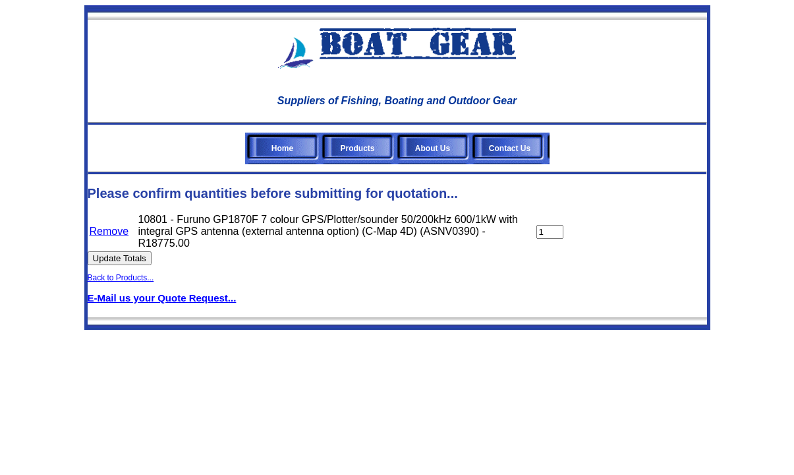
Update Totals (119, 258)
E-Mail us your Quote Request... (162, 297)
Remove (109, 231)
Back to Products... (121, 277)
